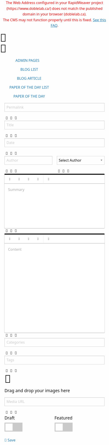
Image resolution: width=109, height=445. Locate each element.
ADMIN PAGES (27, 60)
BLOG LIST (29, 69)
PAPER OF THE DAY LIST (29, 87)
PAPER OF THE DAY (29, 96)
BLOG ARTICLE (29, 78)
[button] (9, 179)
